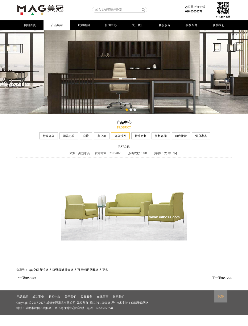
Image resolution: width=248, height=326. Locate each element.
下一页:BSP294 (222, 282)
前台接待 (181, 136)
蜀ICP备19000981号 (102, 311)
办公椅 (101, 136)
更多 (105, 274)
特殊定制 (140, 136)
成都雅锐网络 (140, 311)
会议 (86, 136)
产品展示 (57, 25)
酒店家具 (201, 136)
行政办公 (48, 136)
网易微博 (96, 274)
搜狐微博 (71, 274)
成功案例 (84, 25)
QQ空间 (34, 274)
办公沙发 (120, 136)
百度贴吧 (83, 274)
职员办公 (69, 136)
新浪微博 (45, 274)
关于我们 (138, 25)
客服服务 (164, 25)
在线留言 (191, 25)
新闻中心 (111, 25)
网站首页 (30, 25)
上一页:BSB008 (26, 282)
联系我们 (218, 25)
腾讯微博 (58, 274)
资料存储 (161, 136)
